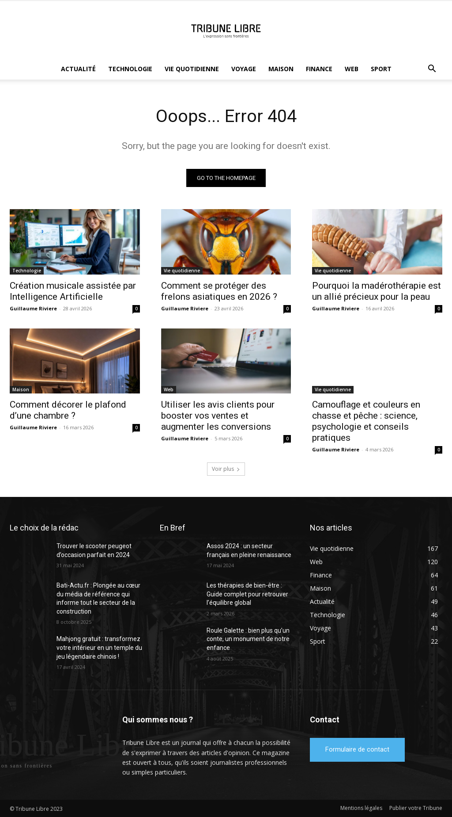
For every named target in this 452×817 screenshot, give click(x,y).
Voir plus (226, 469)
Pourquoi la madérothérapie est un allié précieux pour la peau (376, 291)
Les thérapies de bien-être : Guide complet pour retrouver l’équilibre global (247, 594)
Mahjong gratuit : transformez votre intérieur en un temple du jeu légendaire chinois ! (99, 648)
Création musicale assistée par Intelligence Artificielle (73, 291)
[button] (431, 69)
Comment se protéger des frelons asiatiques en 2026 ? (219, 291)
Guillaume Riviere (33, 308)
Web (351, 69)
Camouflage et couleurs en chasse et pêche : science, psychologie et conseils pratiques (366, 421)
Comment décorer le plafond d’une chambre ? (68, 410)
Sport (381, 69)
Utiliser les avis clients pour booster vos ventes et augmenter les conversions (218, 416)
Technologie (130, 69)
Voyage (243, 69)
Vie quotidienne (192, 69)
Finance (319, 69)
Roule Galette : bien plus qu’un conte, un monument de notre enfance (248, 639)
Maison (281, 69)
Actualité (78, 69)
